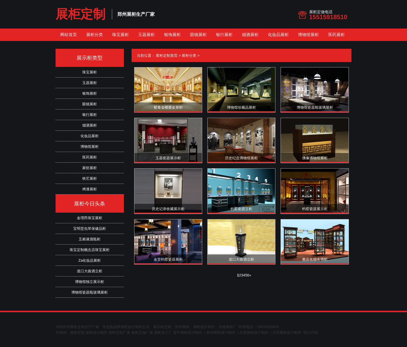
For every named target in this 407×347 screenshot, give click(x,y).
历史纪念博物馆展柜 (241, 158)
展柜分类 (94, 34)
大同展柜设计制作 (286, 332)
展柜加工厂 (163, 332)
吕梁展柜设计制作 (253, 332)
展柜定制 (80, 14)
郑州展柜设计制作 (220, 332)
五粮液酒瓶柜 (89, 239)
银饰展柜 (172, 34)
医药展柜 (336, 34)
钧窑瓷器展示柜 (315, 209)
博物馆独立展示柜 (89, 282)
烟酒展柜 (250, 34)
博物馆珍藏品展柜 (241, 107)
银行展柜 (224, 34)
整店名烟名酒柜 (315, 259)
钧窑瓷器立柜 (241, 209)
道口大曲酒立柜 (89, 271)
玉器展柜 (146, 34)
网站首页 (68, 34)
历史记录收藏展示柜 (168, 209)
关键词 (61, 332)
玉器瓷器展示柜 (168, 158)
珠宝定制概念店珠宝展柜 (90, 250)
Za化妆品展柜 (89, 260)
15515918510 (328, 16)
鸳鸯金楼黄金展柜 (168, 107)
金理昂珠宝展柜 (89, 218)
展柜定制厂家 (119, 332)
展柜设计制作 (96, 332)
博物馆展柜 (308, 34)
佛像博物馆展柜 (315, 158)
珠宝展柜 (120, 34)
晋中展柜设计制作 (187, 332)
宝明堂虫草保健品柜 (89, 228)
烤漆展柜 (89, 189)
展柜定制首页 (167, 55)
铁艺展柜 (89, 178)
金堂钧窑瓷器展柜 (168, 259)
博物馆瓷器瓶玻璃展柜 (89, 292)
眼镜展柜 (198, 34)
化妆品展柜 (278, 34)
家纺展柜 (89, 168)
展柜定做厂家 (142, 332)
